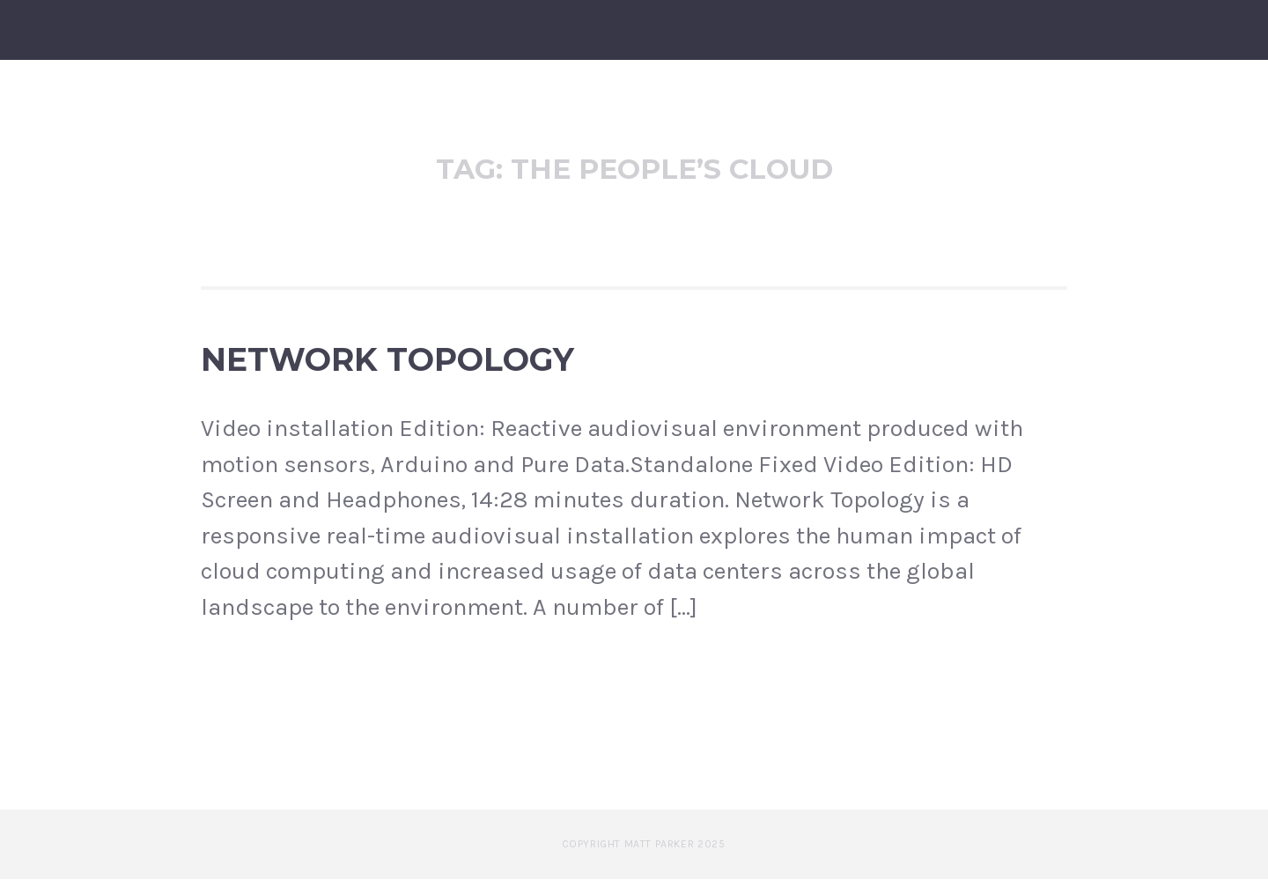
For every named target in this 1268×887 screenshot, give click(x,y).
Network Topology (387, 367)
